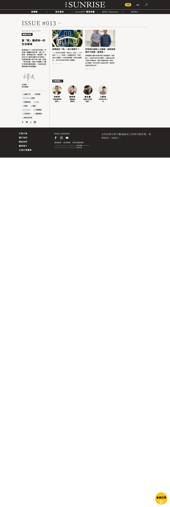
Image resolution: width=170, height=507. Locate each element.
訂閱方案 (23, 133)
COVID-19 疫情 (29, 98)
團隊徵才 (23, 146)
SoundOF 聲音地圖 (85, 11)
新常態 (38, 94)
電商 (34, 106)
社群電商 (38, 110)
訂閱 (128, 5)
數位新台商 (28, 118)
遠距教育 (27, 102)
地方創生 (59, 11)
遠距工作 (27, 94)
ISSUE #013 (39, 23)
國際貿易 (39, 114)
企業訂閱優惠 (25, 150)
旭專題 (34, 11)
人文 (37, 102)
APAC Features (110, 11)
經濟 (25, 106)
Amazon (27, 110)
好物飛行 (27, 114)
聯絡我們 (23, 141)
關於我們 (23, 137)
